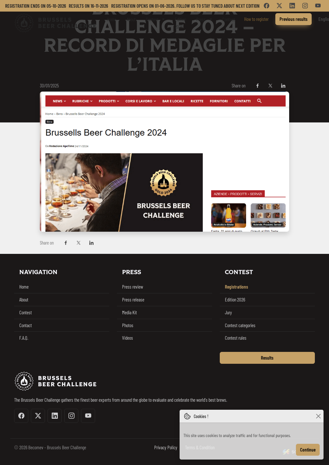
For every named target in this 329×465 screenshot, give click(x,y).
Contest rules (235, 338)
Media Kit (129, 312)
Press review (132, 287)
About (131, 19)
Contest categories (240, 325)
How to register (256, 19)
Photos (127, 325)
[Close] (318, 416)
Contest (152, 19)
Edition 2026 (180, 23)
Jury (228, 312)
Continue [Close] (308, 449)
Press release (133, 299)
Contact (228, 19)
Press (201, 19)
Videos (127, 338)
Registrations (236, 287)
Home (111, 19)
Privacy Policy (165, 447)
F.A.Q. (23, 338)
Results (267, 358)
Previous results (293, 19)
